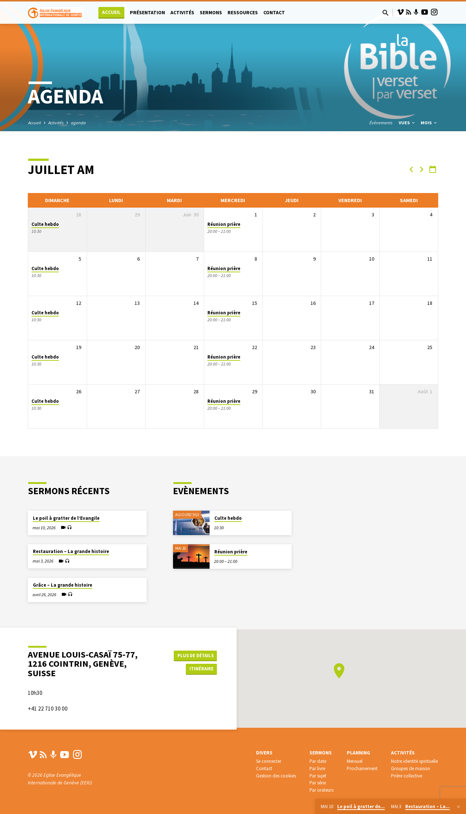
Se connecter (268, 761)
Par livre (317, 768)
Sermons (211, 13)
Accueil (111, 12)
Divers (264, 753)
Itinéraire (198, 669)
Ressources (243, 13)
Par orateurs (321, 790)
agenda (78, 122)
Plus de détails (194, 654)
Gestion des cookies (276, 776)
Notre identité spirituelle (414, 761)
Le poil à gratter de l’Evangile (66, 518)
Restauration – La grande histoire (71, 551)
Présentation (147, 13)
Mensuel (354, 761)
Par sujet (317, 776)
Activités (182, 13)
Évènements (380, 122)
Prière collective (406, 776)
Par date (317, 761)
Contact (274, 13)
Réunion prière (223, 224)
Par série (317, 783)
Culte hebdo (45, 224)
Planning (358, 753)
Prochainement (362, 768)
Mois (429, 122)
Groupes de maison (410, 768)
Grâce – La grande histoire (62, 585)
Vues (407, 122)
